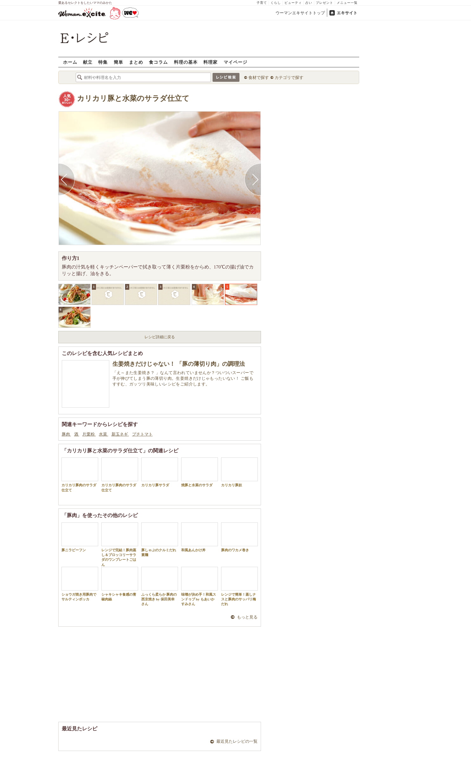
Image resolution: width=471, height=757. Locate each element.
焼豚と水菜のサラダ (199, 472)
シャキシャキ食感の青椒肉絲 (119, 584)
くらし (276, 2)
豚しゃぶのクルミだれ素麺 (159, 539)
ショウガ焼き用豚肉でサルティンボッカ (79, 584)
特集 (103, 62)
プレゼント (324, 2)
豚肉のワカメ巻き (239, 537)
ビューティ (293, 2)
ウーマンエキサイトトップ (300, 12)
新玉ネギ (120, 434)
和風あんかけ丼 (199, 537)
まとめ (136, 62)
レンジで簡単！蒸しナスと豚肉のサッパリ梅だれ (239, 586)
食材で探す (258, 77)
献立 (87, 62)
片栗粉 (89, 434)
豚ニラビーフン (79, 537)
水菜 (103, 434)
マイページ (235, 62)
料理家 (210, 62)
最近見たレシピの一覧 (237, 741)
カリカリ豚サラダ (159, 472)
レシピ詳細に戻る (159, 337)
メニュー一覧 (347, 2)
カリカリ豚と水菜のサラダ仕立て (133, 98)
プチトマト (142, 434)
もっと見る (247, 617)
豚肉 (66, 434)
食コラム (158, 62)
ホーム (70, 62)
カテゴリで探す (289, 77)
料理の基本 (186, 62)
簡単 (118, 62)
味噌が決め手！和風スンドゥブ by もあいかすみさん (199, 586)
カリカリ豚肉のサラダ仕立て (79, 474)
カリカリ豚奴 (239, 472)
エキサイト (347, 12)
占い (308, 2)
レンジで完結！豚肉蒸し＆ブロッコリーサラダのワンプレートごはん (119, 544)
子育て (262, 2)
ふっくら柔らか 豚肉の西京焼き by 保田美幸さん (159, 586)
